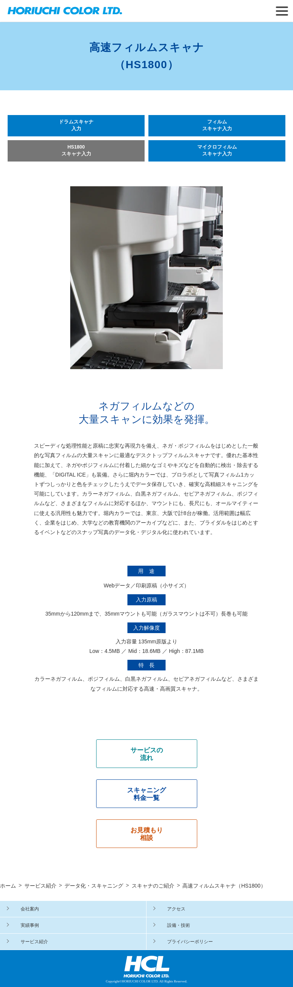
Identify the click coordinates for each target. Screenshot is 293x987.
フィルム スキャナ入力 (217, 125)
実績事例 (30, 925)
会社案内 (30, 909)
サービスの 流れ (146, 754)
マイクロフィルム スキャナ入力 (217, 150)
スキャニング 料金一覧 (146, 794)
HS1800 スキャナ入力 (76, 150)
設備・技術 (178, 925)
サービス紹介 (34, 941)
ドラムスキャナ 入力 (76, 125)
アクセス (176, 909)
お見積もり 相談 (146, 834)
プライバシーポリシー (190, 941)
